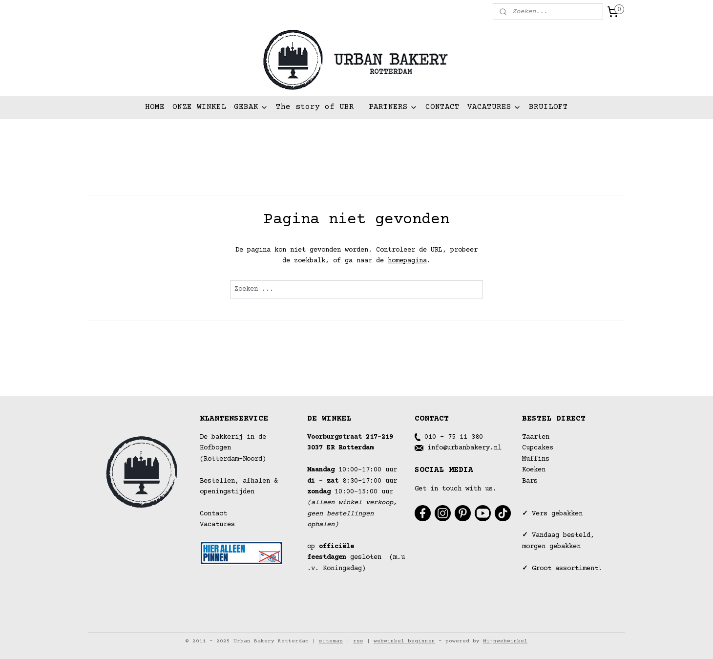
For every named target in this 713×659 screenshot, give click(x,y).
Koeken (533, 470)
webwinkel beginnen (404, 641)
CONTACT (442, 107)
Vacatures (217, 525)
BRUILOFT (548, 107)
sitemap (331, 641)
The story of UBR (315, 107)
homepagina (407, 261)
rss (358, 641)
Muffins (535, 459)
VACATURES (494, 107)
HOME (155, 107)
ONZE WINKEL (199, 107)
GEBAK (251, 107)
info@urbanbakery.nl (464, 448)
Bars (530, 481)
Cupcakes (537, 448)
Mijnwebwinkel (505, 641)
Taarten (535, 437)
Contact (213, 514)
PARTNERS (393, 107)
